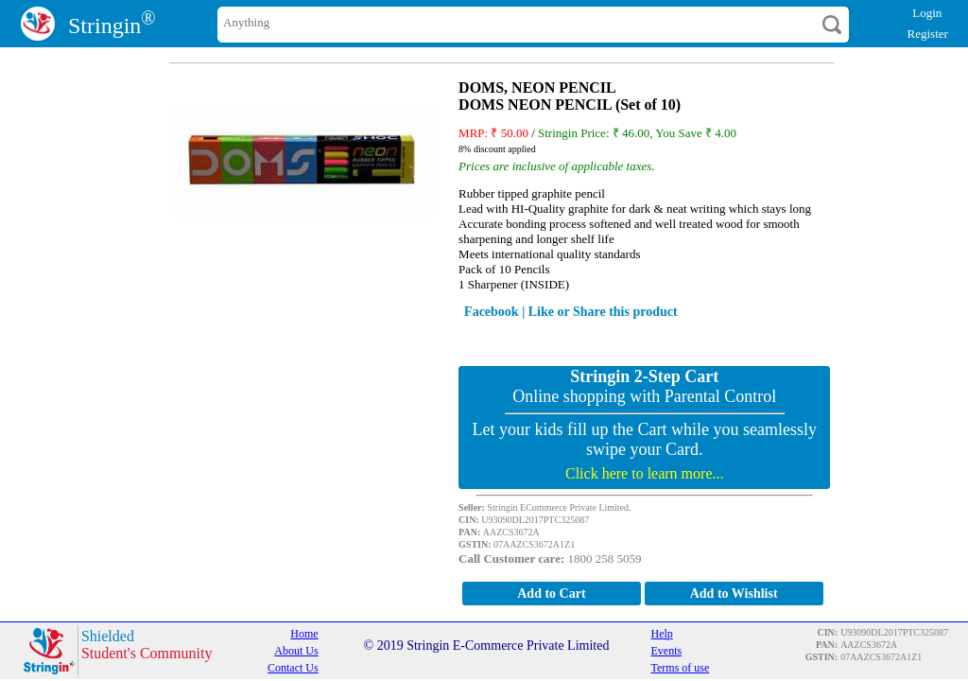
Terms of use (680, 667)
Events (667, 650)
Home (304, 633)
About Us (296, 650)
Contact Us (293, 667)
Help (662, 633)
